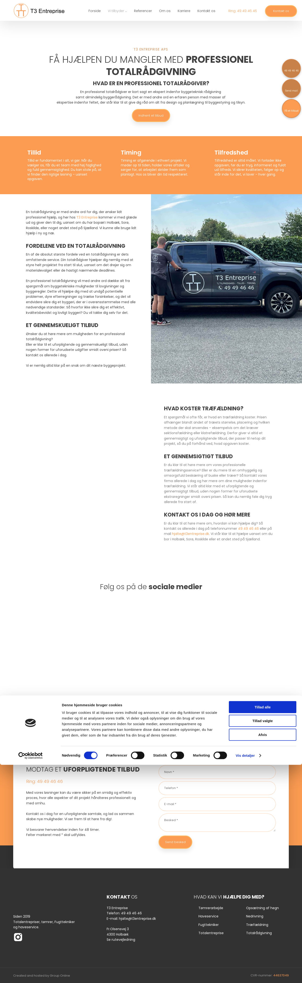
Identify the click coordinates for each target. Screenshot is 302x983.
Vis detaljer (245, 974)
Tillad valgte (262, 939)
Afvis (262, 953)
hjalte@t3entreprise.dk (190, 533)
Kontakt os (206, 10)
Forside (94, 10)
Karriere (184, 10)
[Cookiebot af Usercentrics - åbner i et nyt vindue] (30, 973)
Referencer (143, 10)
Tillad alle (263, 925)
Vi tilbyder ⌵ (117, 10)
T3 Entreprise (87, 217)
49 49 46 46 (248, 528)
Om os (165, 10)
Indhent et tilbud (151, 115)
